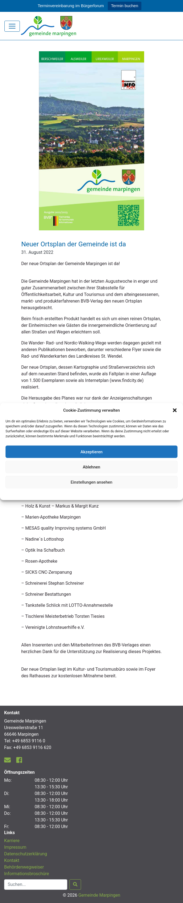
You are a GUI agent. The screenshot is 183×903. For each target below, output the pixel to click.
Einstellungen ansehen (91, 481)
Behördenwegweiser (24, 867)
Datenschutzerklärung (92, 493)
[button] (174, 410)
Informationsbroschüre (26, 873)
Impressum (15, 847)
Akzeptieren (91, 451)
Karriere (12, 840)
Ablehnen (91, 466)
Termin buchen (124, 5)
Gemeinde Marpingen (99, 895)
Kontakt (11, 860)
